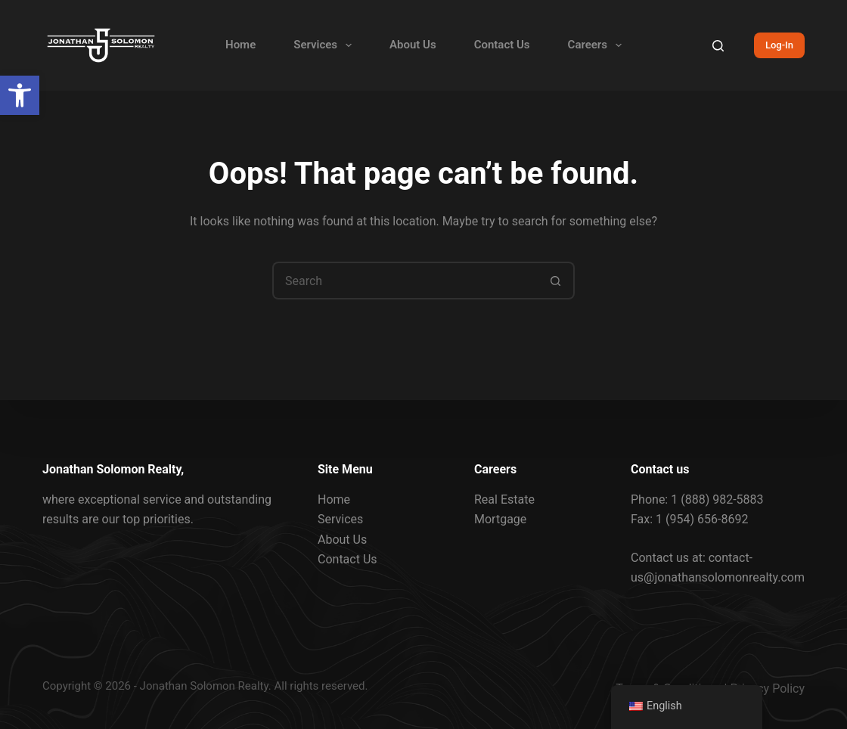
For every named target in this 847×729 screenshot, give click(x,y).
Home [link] (240, 44)
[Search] (718, 45)
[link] (19, 95)
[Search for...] (404, 280)
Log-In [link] (779, 45)
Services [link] (325, 45)
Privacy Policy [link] (768, 688)
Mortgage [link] (500, 519)
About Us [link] (412, 44)
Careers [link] (598, 45)
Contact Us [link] (502, 44)
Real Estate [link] (504, 499)
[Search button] (556, 280)
